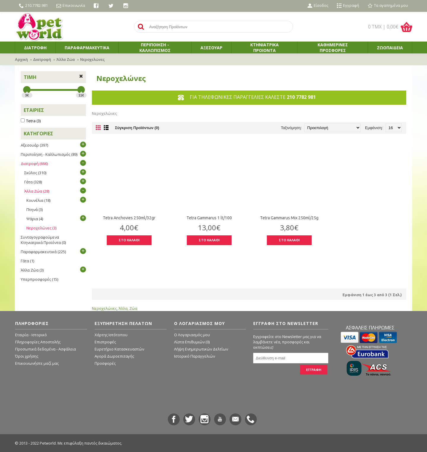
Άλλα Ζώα (65, 59)
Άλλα (123, 308)
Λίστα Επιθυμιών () (192, 342)
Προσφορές (105, 363)
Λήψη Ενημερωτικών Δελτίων (201, 349)
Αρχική (21, 59)
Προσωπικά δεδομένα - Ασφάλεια (45, 349)
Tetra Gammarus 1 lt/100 (209, 217)
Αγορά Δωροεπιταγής (114, 356)
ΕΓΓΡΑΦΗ (313, 369)
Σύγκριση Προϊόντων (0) (137, 128)
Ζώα (133, 308)
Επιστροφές (105, 342)
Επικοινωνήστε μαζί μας (37, 363)
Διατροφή (42, 59)
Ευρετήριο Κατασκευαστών (119, 349)
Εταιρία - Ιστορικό (31, 334)
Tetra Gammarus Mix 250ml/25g (289, 217)
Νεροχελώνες (92, 59)
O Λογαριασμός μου (192, 334)
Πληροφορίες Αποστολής (37, 342)
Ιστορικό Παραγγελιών (194, 356)
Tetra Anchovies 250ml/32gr (129, 217)
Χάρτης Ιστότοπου (111, 334)
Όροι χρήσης (26, 356)
